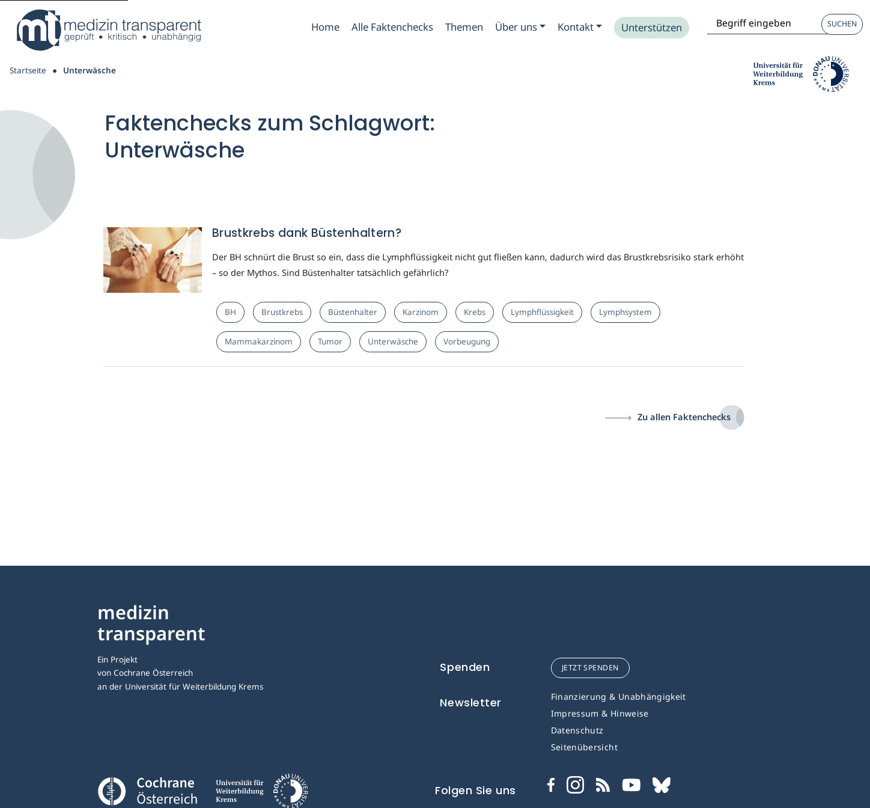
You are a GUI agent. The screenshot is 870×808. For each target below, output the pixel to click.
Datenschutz (577, 730)
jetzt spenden (590, 668)
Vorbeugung (466, 341)
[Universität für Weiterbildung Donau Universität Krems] (261, 795)
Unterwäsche (393, 341)
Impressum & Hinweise (600, 713)
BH (230, 312)
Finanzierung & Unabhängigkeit (618, 696)
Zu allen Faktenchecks (684, 417)
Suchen (842, 24)
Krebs (474, 312)
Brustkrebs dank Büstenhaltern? (306, 233)
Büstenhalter (352, 312)
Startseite (28, 70)
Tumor (330, 341)
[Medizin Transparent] (108, 30)
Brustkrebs (282, 312)
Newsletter (471, 702)
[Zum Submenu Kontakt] (580, 27)
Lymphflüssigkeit (542, 312)
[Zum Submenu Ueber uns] (520, 27)
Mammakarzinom (259, 341)
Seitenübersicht (584, 747)
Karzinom (421, 312)
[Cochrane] (147, 790)
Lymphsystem (625, 312)
